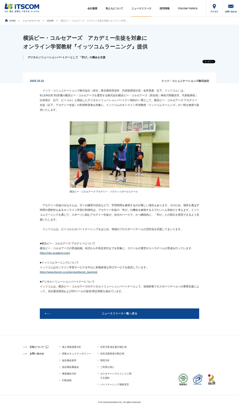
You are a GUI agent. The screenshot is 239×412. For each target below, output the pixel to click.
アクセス (214, 11)
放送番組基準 (69, 360)
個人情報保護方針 (71, 347)
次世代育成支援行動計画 (113, 347)
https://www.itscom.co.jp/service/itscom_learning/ (68, 272)
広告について (33, 347)
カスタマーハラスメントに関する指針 (116, 375)
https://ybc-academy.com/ (55, 253)
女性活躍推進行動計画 (112, 353)
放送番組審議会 (70, 367)
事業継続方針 (69, 373)
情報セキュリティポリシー (76, 353)
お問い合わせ (231, 11)
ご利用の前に (107, 367)
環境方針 (105, 360)
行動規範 (67, 380)
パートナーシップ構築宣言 (114, 384)
